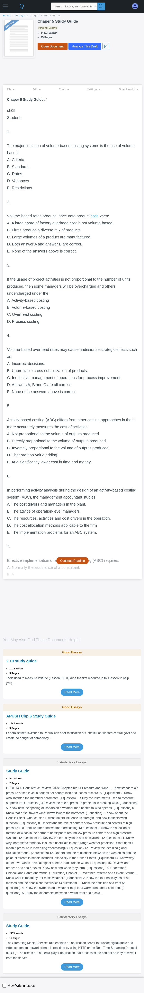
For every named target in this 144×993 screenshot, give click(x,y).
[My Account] (136, 6)
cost (94, 216)
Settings (93, 89)
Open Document (52, 46)
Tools (64, 89)
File (10, 89)
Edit (36, 89)
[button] (5, 5)
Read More (72, 692)
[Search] (101, 6)
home (7, 15)
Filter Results (128, 89)
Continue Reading (72, 560)
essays (20, 15)
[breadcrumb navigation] (72, 16)
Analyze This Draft (85, 46)
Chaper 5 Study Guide (45, 15)
